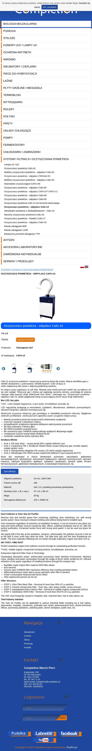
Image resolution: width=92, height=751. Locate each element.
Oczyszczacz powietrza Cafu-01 (20, 168)
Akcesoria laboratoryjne (22, 247)
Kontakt (27, 647)
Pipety (8, 123)
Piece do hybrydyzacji (20, 73)
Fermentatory (14, 144)
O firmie (27, 636)
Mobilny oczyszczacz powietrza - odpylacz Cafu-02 (29, 172)
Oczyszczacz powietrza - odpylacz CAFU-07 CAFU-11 (31, 191)
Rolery (8, 109)
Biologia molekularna (20, 23)
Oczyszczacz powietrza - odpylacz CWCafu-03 (27, 176)
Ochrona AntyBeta (17, 52)
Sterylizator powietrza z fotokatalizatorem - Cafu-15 (29, 210)
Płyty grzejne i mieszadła (22, 87)
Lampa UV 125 (11, 164)
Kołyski (9, 116)
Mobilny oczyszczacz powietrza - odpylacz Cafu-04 (29, 180)
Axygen (8, 240)
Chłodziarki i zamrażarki (21, 152)
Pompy (8, 137)
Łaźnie (8, 80)
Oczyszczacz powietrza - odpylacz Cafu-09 (25, 199)
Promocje (28, 643)
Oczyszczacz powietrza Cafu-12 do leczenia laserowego (31, 203)
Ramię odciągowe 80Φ (15, 226)
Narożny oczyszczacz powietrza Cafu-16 (24, 214)
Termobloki (12, 95)
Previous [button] (3, 368)
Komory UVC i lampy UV (20, 45)
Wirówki (9, 59)
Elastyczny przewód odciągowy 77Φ (22, 234)
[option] (15, 368)
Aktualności (29, 632)
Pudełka (9, 31)
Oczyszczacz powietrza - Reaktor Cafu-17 (24, 218)
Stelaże (9, 38)
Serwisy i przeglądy (18, 261)
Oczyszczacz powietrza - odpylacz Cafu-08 (25, 195)
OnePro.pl (71, 747)
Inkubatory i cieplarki (19, 66)
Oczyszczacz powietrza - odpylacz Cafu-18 (25, 222)
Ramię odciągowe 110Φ (16, 230)
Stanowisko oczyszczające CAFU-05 (22, 183)
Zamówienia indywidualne (22, 254)
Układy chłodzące (17, 130)
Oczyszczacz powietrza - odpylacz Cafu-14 (26, 207)
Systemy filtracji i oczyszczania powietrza (36, 159)
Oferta (27, 640)
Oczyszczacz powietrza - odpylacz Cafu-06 (25, 187)
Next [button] (57, 368)
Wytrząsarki (12, 102)
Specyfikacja (10, 471)
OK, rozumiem (49, 7)
